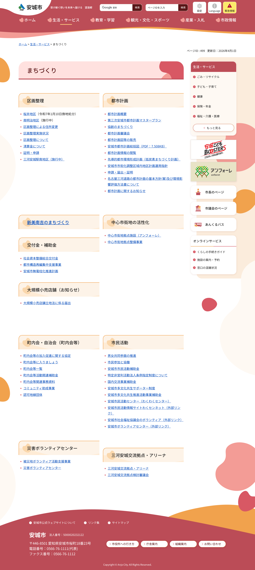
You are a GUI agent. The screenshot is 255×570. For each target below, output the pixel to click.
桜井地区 (29, 113)
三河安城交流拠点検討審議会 (128, 474)
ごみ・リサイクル (208, 77)
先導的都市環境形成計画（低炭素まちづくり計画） (144, 159)
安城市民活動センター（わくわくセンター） (139, 401)
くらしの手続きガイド (211, 252)
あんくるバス (214, 224)
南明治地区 (31, 120)
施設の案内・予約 (208, 260)
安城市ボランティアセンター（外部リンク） (139, 426)
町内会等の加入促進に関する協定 (47, 355)
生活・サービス (40, 44)
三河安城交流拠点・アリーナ (128, 468)
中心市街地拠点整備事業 (125, 241)
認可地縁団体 (32, 394)
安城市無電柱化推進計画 (40, 271)
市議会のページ (216, 208)
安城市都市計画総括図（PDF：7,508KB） (137, 146)
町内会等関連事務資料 (39, 381)
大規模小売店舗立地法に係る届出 (47, 302)
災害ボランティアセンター (42, 467)
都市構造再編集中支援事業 (42, 264)
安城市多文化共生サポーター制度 (131, 388)
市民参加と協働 (119, 362)
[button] (199, 7)
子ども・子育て (207, 86)
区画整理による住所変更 (40, 126)
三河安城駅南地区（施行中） (43, 159)
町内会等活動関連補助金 (40, 375)
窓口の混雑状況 (207, 267)
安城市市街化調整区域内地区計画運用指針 (138, 165)
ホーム (23, 44)
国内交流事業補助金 (122, 381)
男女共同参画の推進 (122, 355)
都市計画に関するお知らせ (127, 190)
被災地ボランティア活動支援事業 (47, 461)
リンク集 (93, 522)
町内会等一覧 (32, 368)
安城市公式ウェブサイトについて (54, 522)
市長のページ (214, 192)
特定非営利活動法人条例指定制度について (138, 375)
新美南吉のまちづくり (48, 222)
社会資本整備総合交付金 (40, 258)
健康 (200, 96)
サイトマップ (120, 522)
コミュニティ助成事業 (39, 388)
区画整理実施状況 (36, 133)
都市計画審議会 (119, 133)
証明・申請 (31, 152)
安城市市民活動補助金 (123, 368)
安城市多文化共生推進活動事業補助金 (134, 394)
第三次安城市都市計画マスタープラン (134, 120)
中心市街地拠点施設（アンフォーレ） (134, 235)
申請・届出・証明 (120, 172)
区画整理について (35, 139)
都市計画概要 (117, 113)
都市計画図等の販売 (122, 139)
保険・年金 (204, 106)
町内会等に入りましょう (40, 362)
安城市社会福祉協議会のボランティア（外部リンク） (145, 419)
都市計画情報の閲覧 (122, 152)
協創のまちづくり (120, 126)
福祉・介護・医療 (208, 116)
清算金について (34, 146)
